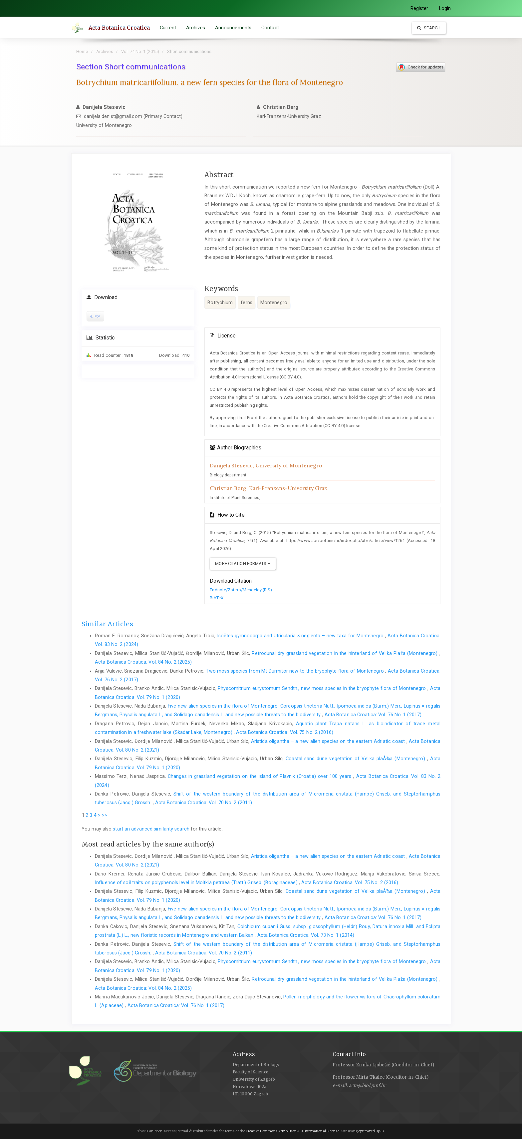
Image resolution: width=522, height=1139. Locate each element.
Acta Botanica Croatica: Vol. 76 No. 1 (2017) (373, 714)
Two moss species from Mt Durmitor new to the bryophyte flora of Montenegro (295, 671)
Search (428, 27)
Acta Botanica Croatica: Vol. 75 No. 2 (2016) (284, 732)
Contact (270, 27)
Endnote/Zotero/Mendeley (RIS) (241, 589)
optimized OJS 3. (371, 1131)
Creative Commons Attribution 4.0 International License (292, 1131)
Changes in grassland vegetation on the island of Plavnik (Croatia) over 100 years (260, 776)
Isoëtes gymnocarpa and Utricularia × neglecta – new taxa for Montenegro (301, 635)
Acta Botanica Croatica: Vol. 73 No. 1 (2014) (305, 935)
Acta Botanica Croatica (119, 27)
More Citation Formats (242, 563)
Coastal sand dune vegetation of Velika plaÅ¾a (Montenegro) (356, 758)
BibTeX (216, 597)
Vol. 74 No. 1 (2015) (140, 51)
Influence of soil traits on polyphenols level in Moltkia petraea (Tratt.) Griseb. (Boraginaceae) (197, 882)
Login (445, 8)
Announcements (233, 27)
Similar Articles (107, 624)
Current (168, 27)
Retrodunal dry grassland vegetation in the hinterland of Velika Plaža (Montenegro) (345, 653)
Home (82, 51)
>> (104, 815)
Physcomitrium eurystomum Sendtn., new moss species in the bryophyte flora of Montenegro (322, 688)
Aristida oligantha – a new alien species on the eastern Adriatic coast (328, 741)
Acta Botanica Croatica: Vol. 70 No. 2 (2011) (203, 802)
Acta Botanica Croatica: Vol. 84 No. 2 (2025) (143, 662)
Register (419, 8)
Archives (195, 27)
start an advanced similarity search (151, 829)
